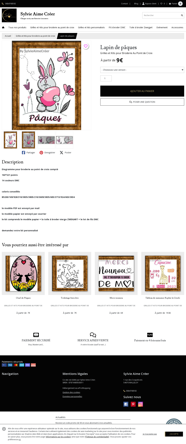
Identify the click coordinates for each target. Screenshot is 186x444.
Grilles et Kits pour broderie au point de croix (35, 36)
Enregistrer (47, 152)
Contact (124, 3)
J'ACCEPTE (174, 434)
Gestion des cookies (71, 392)
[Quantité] (106, 78)
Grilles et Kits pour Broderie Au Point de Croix (126, 53)
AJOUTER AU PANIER (142, 91)
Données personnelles (72, 396)
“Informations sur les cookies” (58, 436)
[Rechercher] (182, 15)
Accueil (8, 36)
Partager (28, 152)
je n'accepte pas (150, 434)
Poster (65, 152)
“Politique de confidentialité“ (97, 436)
